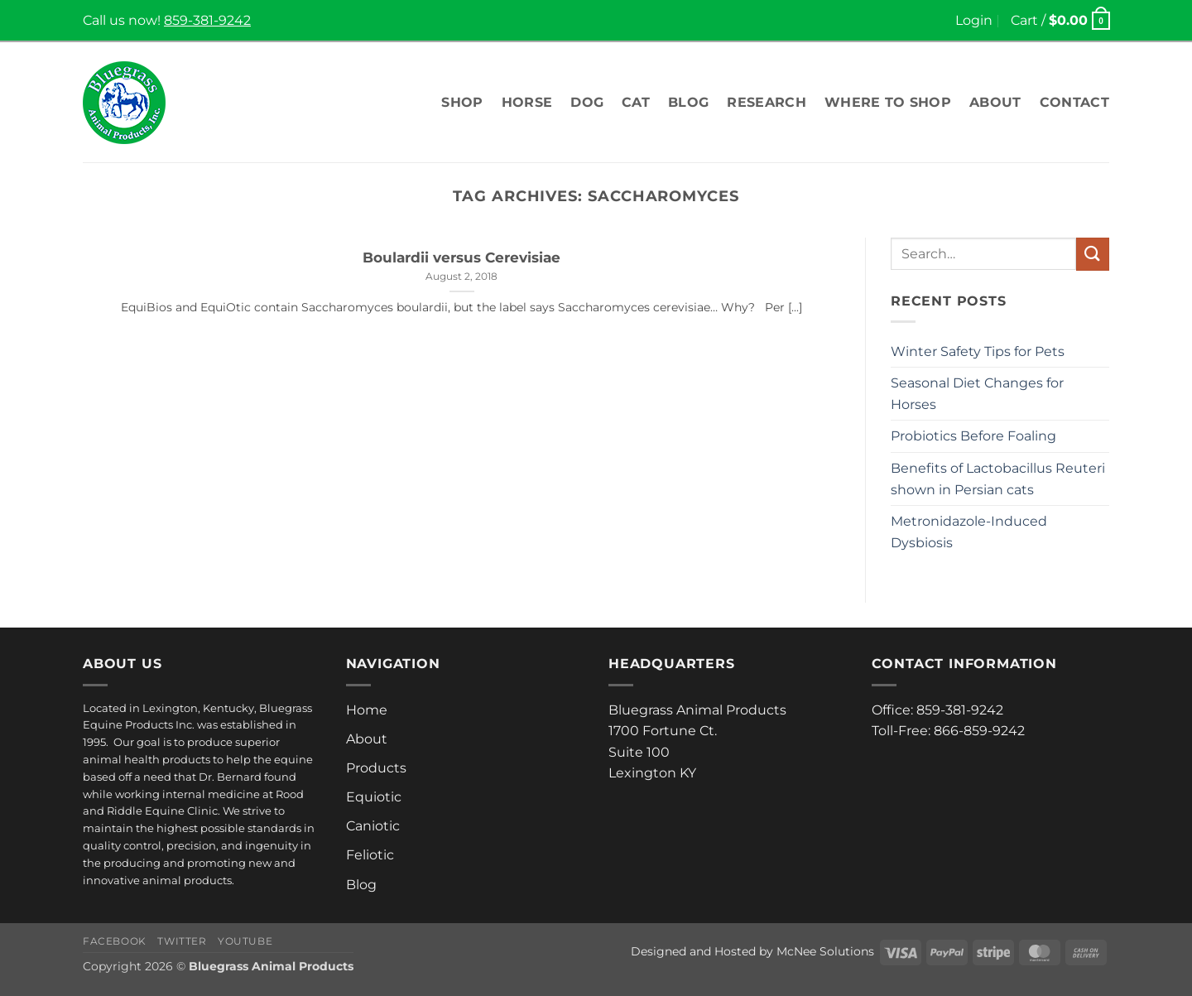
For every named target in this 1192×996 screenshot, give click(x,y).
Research (766, 102)
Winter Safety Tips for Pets (978, 351)
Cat (636, 102)
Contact (1074, 102)
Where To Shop (887, 102)
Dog (586, 102)
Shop (462, 102)
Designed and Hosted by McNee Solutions (752, 951)
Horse (527, 102)
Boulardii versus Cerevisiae (461, 257)
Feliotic (370, 855)
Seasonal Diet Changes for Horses (977, 393)
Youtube (245, 941)
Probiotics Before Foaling (973, 436)
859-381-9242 (207, 20)
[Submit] (1092, 254)
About (995, 102)
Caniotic (373, 826)
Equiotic (373, 797)
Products (376, 768)
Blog (688, 102)
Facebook (115, 941)
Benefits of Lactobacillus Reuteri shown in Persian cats (998, 479)
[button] (974, 21)
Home (366, 710)
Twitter (181, 941)
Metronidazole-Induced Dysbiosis (969, 532)
